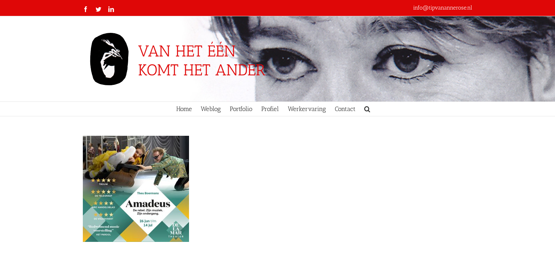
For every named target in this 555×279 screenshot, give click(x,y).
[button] (367, 109)
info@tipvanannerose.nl (442, 7)
